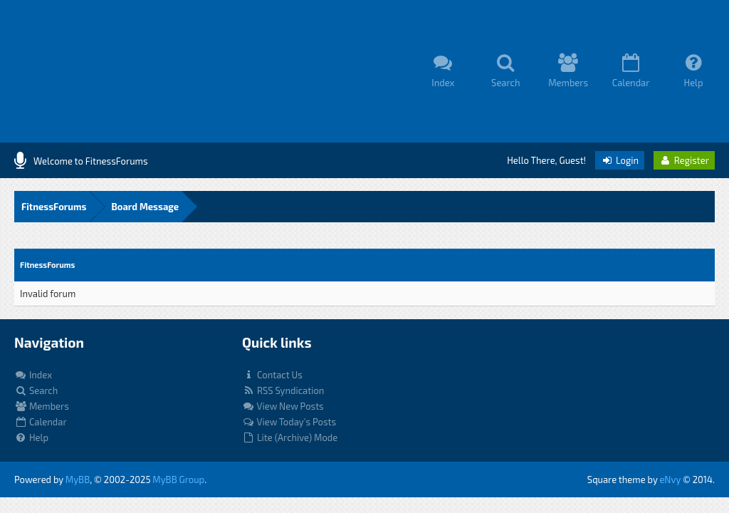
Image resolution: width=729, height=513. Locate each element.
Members (41, 406)
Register (684, 160)
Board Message (145, 206)
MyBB (77, 479)
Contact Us (272, 374)
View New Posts (283, 406)
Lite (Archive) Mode (289, 437)
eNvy (670, 479)
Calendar (40, 422)
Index (33, 374)
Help (31, 437)
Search (36, 390)
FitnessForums (53, 206)
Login (620, 160)
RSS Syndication (283, 390)
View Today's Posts (289, 422)
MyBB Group (178, 479)
